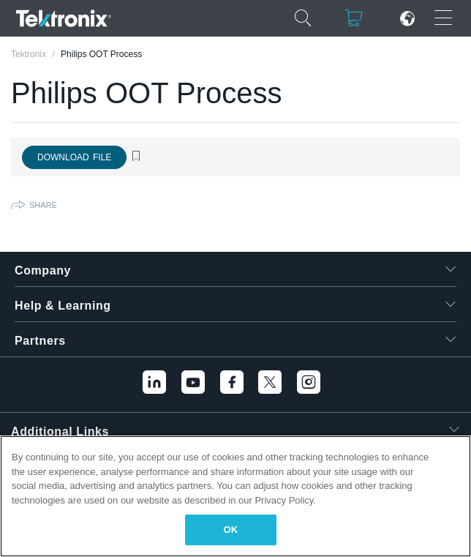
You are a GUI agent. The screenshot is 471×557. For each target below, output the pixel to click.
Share (43, 205)
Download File (74, 157)
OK (231, 529)
